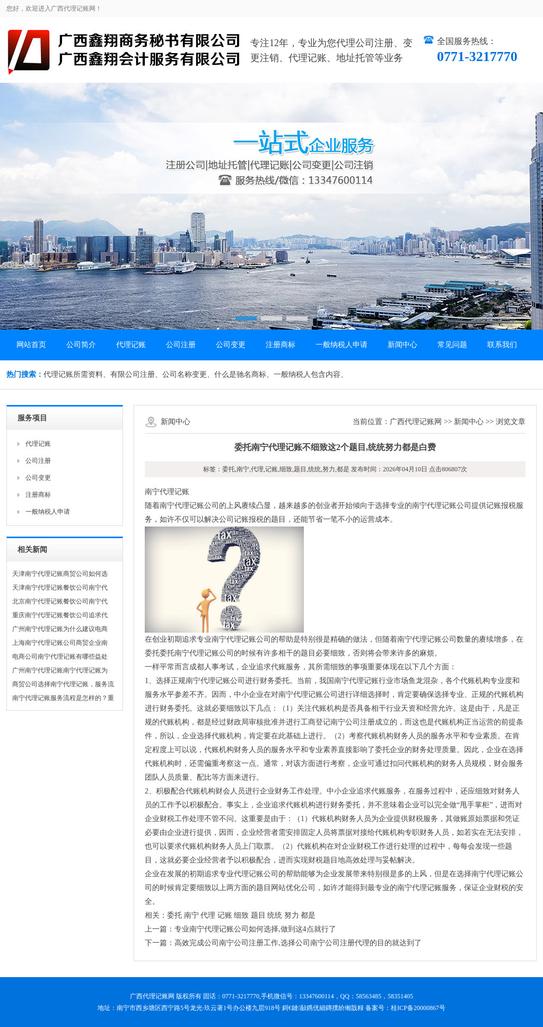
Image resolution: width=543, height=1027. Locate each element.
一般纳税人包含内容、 (311, 374)
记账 (224, 915)
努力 (291, 915)
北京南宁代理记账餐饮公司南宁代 (60, 601)
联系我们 (502, 345)
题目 (258, 915)
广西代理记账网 (416, 422)
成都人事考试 (211, 667)
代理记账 (131, 345)
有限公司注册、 (136, 374)
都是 (308, 915)
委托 (174, 915)
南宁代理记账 (167, 492)
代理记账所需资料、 (76, 374)
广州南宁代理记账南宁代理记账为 (60, 670)
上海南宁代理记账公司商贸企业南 (60, 642)
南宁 (191, 915)
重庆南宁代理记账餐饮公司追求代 (60, 615)
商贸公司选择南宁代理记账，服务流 (63, 684)
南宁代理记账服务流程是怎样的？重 (63, 698)
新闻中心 (402, 345)
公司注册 (181, 345)
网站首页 (31, 345)
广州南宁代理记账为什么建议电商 (60, 629)
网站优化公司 (293, 888)
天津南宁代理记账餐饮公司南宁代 (60, 587)
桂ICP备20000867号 (418, 1008)
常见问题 (452, 345)
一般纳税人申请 (341, 345)
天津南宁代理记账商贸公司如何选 (60, 573)
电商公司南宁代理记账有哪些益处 (60, 656)
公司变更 (231, 345)
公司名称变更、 (188, 374)
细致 (241, 915)
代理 (207, 915)
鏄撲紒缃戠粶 (345, 1008)
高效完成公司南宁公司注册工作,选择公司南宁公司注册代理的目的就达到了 (298, 943)
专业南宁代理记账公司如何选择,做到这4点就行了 (255, 929)
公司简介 (81, 345)
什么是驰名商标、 (244, 374)
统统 (274, 915)
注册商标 (280, 345)
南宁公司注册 (352, 722)
